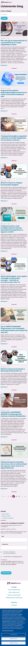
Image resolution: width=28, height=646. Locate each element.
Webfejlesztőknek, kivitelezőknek (14, 597)
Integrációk (14, 605)
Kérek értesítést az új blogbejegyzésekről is (12, 556)
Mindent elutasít (13, 638)
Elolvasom (4, 65)
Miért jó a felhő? (6, 516)
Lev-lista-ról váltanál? (8, 518)
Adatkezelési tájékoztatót (10, 553)
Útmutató (14, 602)
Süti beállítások (13, 634)
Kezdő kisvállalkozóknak (14, 589)
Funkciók (14, 587)
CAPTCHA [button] (4, 560)
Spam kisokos (5, 514)
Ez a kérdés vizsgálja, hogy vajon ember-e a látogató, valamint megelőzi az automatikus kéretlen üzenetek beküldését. (14, 565)
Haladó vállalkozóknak (14, 592)
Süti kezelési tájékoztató (7, 630)
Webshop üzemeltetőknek (14, 595)
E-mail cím (5, 544)
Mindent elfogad (13, 643)
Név (3, 536)
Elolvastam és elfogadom (9, 552)
